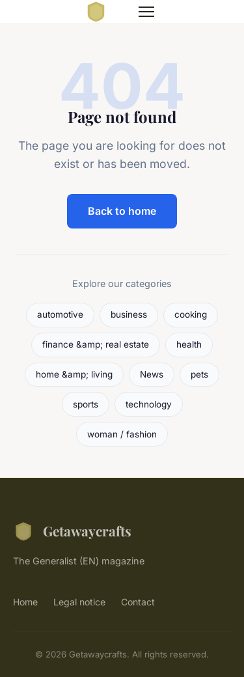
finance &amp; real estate (95, 344)
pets (199, 374)
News (151, 374)
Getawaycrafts (72, 531)
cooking (190, 314)
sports (85, 404)
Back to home (122, 210)
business (129, 314)
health (189, 344)
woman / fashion (122, 434)
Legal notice (79, 601)
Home (25, 601)
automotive (60, 314)
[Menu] (146, 11)
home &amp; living (74, 374)
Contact (138, 601)
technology (149, 404)
